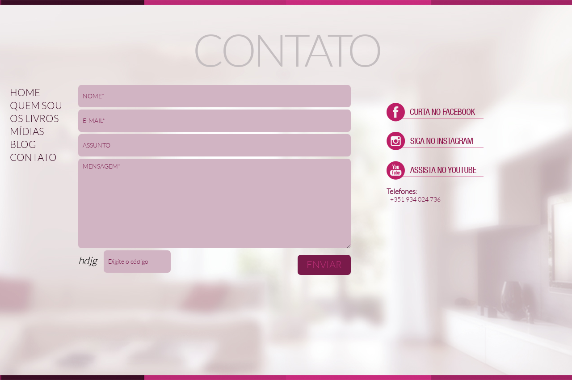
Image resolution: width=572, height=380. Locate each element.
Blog (23, 144)
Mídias (27, 131)
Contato (33, 157)
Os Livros (34, 118)
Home (25, 92)
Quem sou (36, 105)
